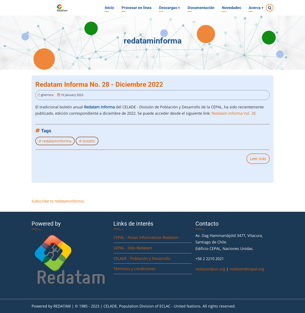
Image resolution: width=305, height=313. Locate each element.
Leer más (260, 159)
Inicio (109, 7)
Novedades (231, 7)
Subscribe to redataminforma (58, 201)
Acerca (256, 7)
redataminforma (56, 140)
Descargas (169, 7)
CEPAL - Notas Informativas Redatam (145, 237)
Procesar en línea (136, 7)
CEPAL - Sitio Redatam (132, 247)
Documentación (201, 7)
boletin (89, 140)
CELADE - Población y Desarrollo (141, 258)
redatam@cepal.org (246, 268)
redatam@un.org (210, 268)
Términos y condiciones (134, 268)
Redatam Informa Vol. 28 (234, 113)
